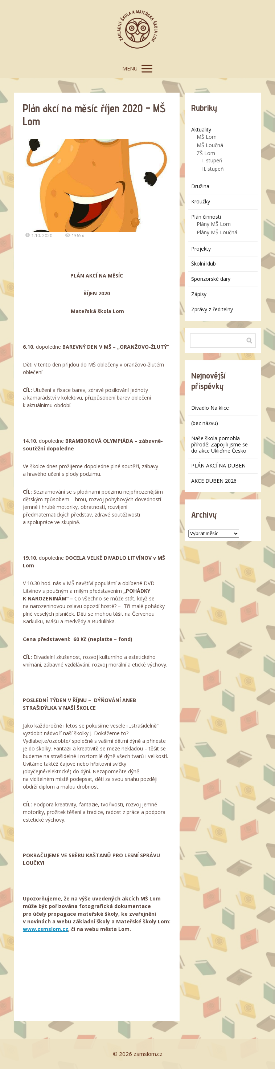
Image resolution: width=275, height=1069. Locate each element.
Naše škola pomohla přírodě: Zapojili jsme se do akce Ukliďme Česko (219, 444)
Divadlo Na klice (210, 407)
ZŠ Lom (206, 153)
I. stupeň (212, 160)
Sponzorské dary (210, 278)
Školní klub (203, 263)
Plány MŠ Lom (214, 223)
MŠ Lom (207, 136)
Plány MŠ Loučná (217, 232)
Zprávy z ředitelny (212, 309)
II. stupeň (213, 168)
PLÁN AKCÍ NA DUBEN (218, 465)
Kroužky (200, 201)
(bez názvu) (204, 423)
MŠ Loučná (210, 145)
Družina (200, 186)
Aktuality (201, 129)
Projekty (201, 248)
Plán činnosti (206, 216)
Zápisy (198, 294)
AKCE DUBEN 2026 (214, 480)
